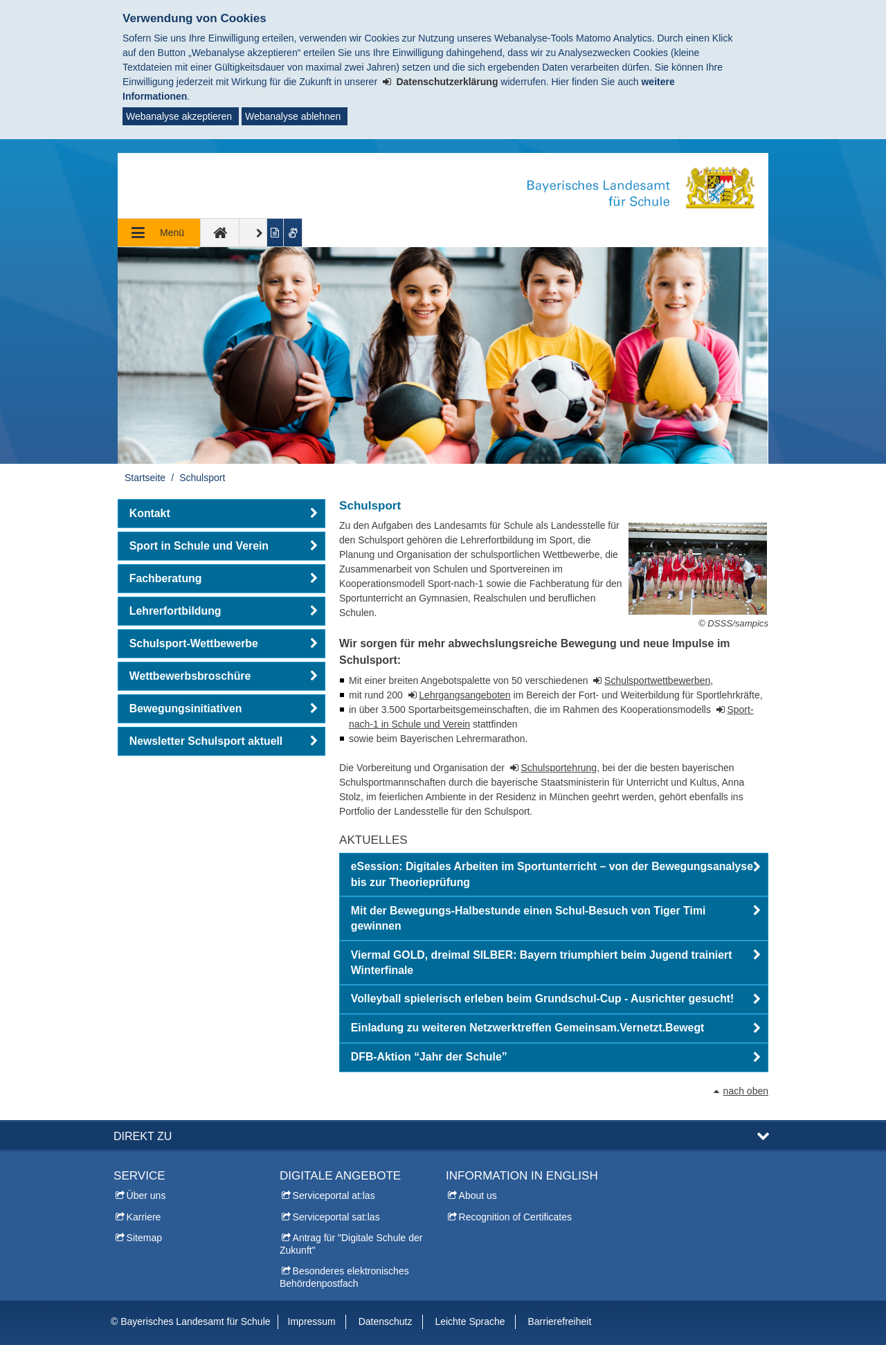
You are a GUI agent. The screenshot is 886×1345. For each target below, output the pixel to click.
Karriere (144, 1216)
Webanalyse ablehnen (293, 116)
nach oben (745, 1090)
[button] (554, 875)
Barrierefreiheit (559, 1321)
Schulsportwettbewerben (657, 680)
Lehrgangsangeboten (464, 695)
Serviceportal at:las (334, 1195)
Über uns (146, 1195)
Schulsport (202, 477)
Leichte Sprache (470, 1321)
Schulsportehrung (559, 767)
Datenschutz (386, 1321)
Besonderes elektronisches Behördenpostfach (344, 1277)
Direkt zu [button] (143, 1136)
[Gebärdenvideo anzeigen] (293, 232)
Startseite (145, 477)
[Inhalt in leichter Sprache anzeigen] (275, 232)
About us (478, 1195)
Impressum (312, 1321)
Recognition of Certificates (515, 1216)
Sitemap (144, 1237)
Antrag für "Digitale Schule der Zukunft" (351, 1244)
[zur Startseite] (220, 232)
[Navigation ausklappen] (159, 232)
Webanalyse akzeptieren (179, 116)
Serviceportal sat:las (336, 1216)
